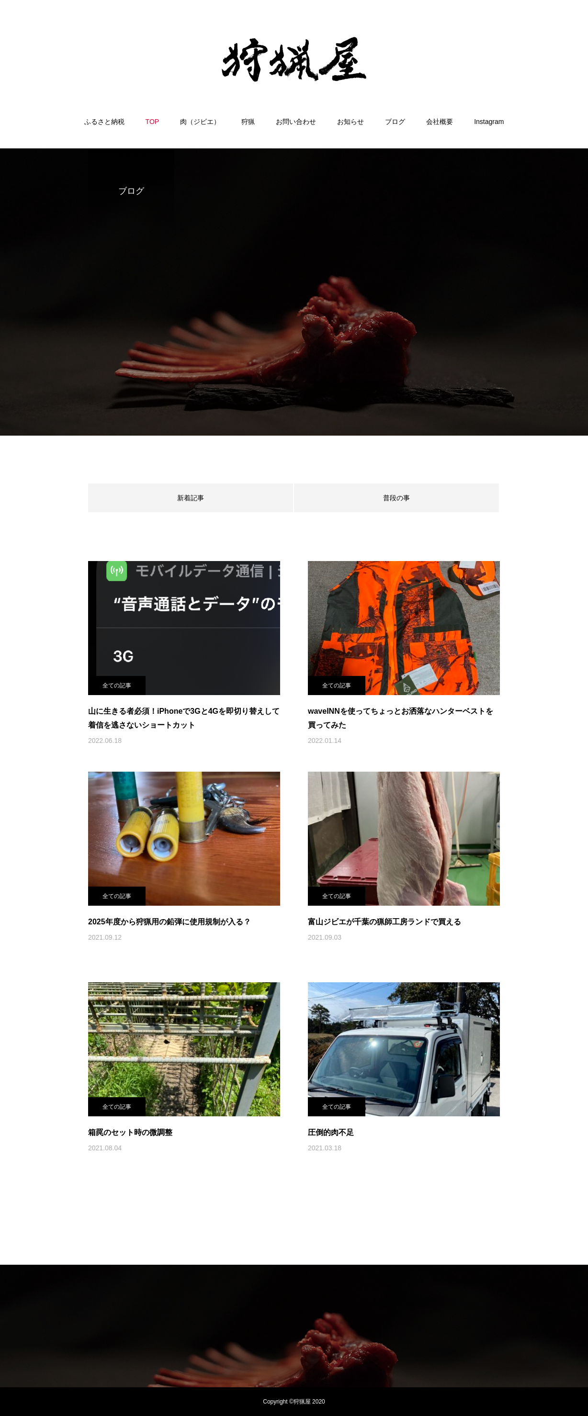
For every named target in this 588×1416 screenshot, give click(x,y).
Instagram (489, 121)
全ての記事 (116, 685)
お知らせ (350, 121)
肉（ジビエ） (200, 121)
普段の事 (396, 498)
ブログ (395, 121)
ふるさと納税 (104, 121)
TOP (152, 121)
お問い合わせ (296, 121)
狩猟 (248, 121)
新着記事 (190, 498)
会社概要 (439, 121)
